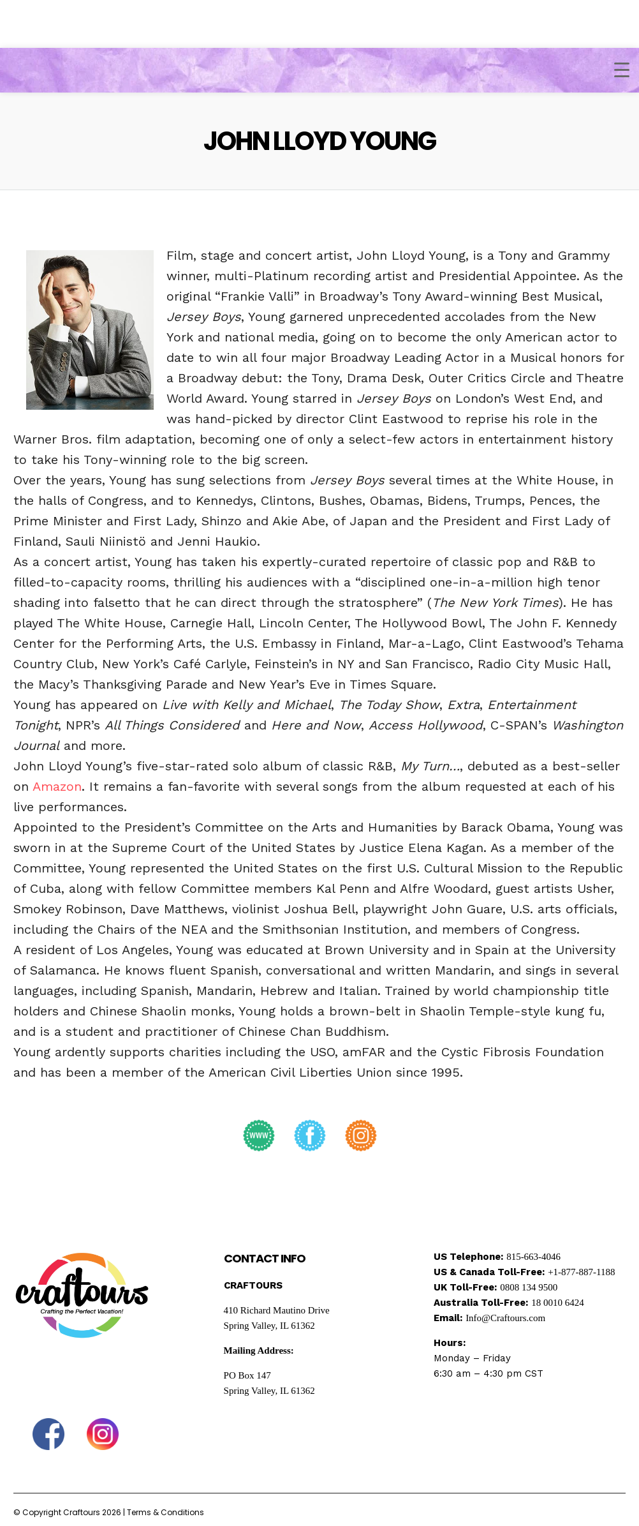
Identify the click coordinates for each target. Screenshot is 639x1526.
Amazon (57, 786)
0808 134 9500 (528, 1287)
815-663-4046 (533, 1257)
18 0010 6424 (557, 1303)
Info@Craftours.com (505, 1318)
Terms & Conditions (165, 1512)
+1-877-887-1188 (581, 1272)
